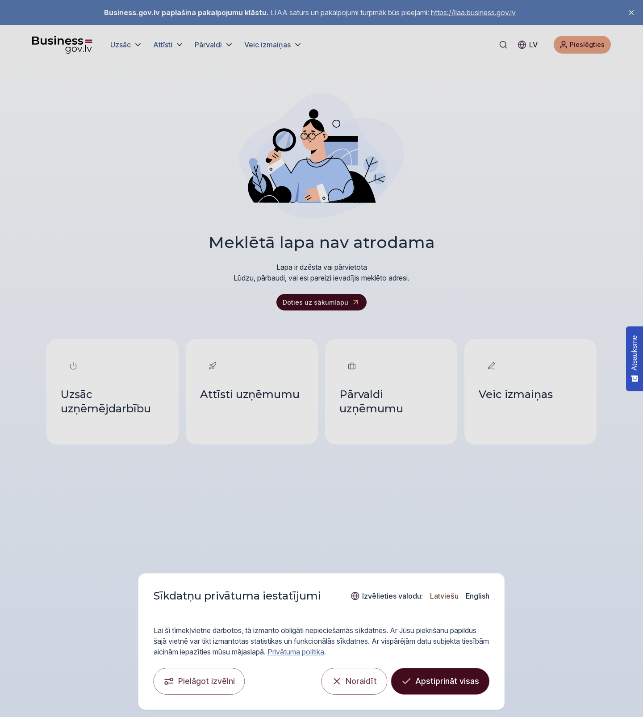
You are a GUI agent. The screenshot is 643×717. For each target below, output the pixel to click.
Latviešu (486, 603)
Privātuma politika (493, 648)
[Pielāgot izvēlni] (157, 678)
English (520, 603)
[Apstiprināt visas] (482, 678)
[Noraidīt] (396, 678)
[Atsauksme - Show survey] (634, 358)
